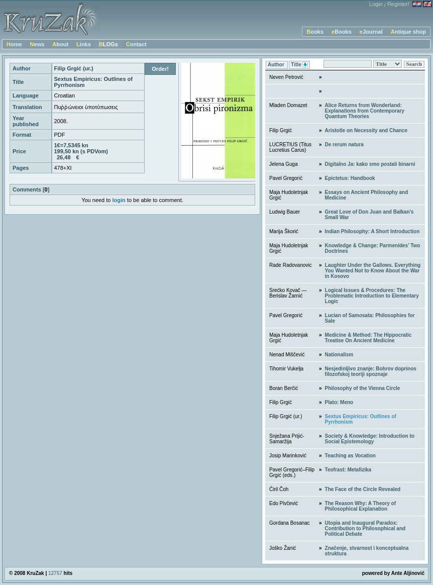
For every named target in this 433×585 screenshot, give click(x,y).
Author (277, 64)
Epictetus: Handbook (350, 178)
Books (314, 32)
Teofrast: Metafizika (348, 469)
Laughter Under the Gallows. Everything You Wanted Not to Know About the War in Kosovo (373, 270)
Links (83, 44)
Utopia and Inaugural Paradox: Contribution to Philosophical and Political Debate (365, 528)
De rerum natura (344, 144)
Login (376, 4)
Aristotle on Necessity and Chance (366, 130)
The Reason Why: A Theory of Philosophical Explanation (360, 506)
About (60, 44)
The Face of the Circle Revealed (363, 489)
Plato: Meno (339, 402)
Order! (160, 69)
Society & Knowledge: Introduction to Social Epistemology (369, 438)
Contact (136, 44)
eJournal (371, 32)
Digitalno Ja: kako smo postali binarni (370, 164)
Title (299, 65)
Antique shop (408, 32)
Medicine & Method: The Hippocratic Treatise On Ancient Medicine (368, 337)
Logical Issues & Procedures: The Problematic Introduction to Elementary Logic (372, 295)
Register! (398, 4)
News (37, 44)
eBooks (342, 32)
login (119, 200)
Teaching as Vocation (350, 455)
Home (14, 44)
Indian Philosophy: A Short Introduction (372, 231)
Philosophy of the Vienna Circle (362, 388)
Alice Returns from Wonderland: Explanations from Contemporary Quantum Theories (364, 111)
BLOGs (108, 44)
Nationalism (339, 354)
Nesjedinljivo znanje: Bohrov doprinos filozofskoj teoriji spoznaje (370, 371)
